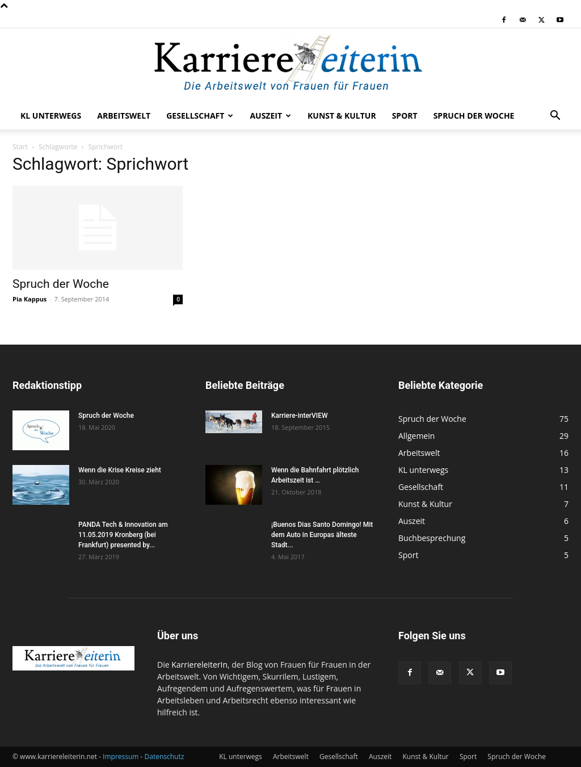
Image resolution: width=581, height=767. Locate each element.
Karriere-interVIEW (299, 416)
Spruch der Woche (474, 115)
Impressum (120, 756)
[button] (555, 116)
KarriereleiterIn (199, 664)
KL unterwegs (50, 115)
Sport (405, 115)
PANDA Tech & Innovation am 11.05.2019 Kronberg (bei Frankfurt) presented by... (123, 535)
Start (20, 147)
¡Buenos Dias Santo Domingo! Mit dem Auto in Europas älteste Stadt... (322, 535)
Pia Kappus (29, 299)
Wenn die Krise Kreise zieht (119, 470)
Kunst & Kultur (342, 115)
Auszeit (270, 115)
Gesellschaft (199, 115)
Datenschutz (164, 756)
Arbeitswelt (123, 115)
